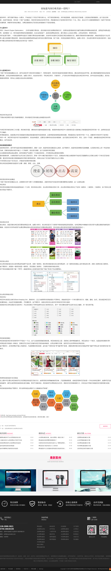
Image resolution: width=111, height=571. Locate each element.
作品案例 (63, 526)
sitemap (41, 569)
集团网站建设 (41, 536)
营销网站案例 (65, 539)
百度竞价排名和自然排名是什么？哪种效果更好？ (52, 443)
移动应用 (52, 526)
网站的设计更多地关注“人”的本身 (48, 445)
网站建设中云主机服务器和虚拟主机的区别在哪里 (52, 448)
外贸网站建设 (41, 542)
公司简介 (76, 529)
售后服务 (76, 539)
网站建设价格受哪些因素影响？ (48, 440)
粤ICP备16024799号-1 (103, 569)
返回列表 (105, 426)
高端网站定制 (41, 529)
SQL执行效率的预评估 (10, 425)
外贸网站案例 (65, 536)
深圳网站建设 (9, 417)
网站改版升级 (41, 547)
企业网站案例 (65, 534)
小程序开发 (53, 531)
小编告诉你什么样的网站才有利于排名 (11, 440)
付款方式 (76, 536)
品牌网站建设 (41, 531)
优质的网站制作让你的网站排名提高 (13, 428)
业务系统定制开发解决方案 (85, 448)
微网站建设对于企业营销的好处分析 (10, 437)
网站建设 (39, 526)
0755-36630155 (8, 529)
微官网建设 (53, 539)
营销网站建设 (41, 539)
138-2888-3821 (7, 526)
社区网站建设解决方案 (83, 443)
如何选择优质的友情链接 (7, 445)
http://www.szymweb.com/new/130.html (15, 415)
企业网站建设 (41, 534)
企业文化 (76, 531)
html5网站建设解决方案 (84, 445)
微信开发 (52, 534)
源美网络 (54, 11)
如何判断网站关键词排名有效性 (9, 448)
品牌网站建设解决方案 (83, 437)
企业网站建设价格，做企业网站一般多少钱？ (52, 437)
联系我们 (76, 534)
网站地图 (33, 569)
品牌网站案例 (65, 529)
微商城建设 (53, 536)
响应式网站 (40, 544)
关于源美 (76, 526)
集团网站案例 (65, 531)
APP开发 (52, 529)
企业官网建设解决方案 (83, 440)
